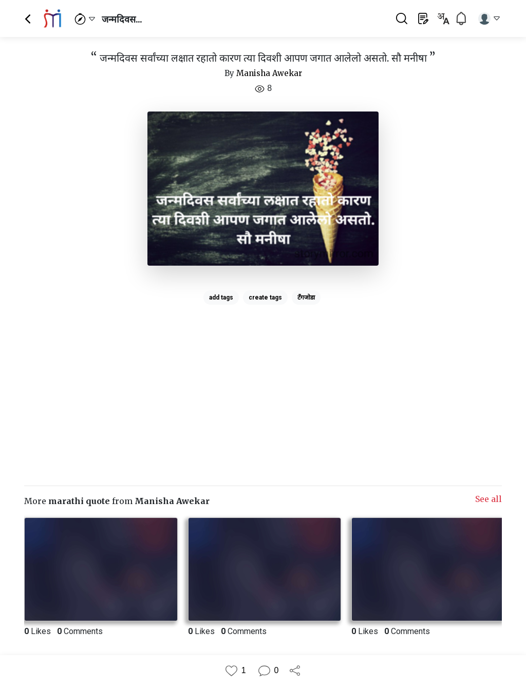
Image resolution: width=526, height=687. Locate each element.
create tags (265, 297)
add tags (221, 297)
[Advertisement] (263, 381)
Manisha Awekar (269, 73)
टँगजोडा (306, 297)
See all (488, 499)
